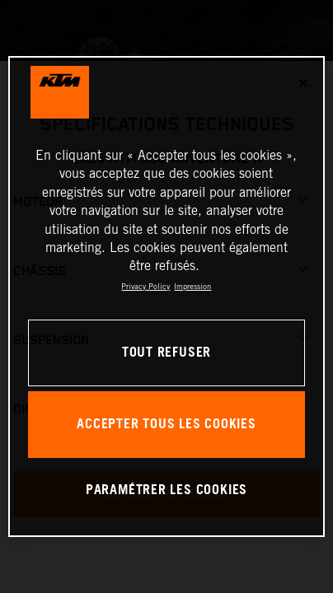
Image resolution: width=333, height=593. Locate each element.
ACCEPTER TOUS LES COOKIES (166, 424)
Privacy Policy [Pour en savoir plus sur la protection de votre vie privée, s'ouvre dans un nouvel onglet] (145, 286)
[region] (166, 296)
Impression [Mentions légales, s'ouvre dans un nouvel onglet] (192, 286)
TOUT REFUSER (166, 353)
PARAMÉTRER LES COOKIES (166, 490)
